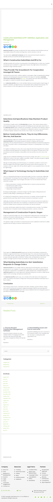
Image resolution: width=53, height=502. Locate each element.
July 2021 (5, 430)
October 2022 (6, 419)
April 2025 (5, 383)
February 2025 (6, 387)
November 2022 (6, 417)
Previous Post (9, 303)
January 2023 (6, 415)
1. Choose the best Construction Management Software (13, 329)
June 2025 (5, 381)
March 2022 (5, 424)
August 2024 (6, 400)
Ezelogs (24, 78)
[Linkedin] (10, 47)
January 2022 (6, 428)
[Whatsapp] (13, 47)
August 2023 (6, 404)
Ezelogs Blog (6, 42)
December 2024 (6, 392)
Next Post (43, 303)
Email (20, 490)
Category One (6, 362)
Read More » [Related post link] (6, 342)
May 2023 (5, 407)
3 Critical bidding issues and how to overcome (37, 328)
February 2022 (6, 426)
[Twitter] (7, 47)
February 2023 (6, 413)
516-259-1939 (6, 490)
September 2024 (7, 398)
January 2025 (6, 390)
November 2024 (6, 394)
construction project (44, 156)
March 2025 (5, 385)
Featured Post (6, 366)
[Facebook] (5, 47)
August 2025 (6, 377)
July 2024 (5, 402)
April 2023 (5, 409)
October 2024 (6, 396)
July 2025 (5, 379)
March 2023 (5, 411)
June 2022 (5, 421)
